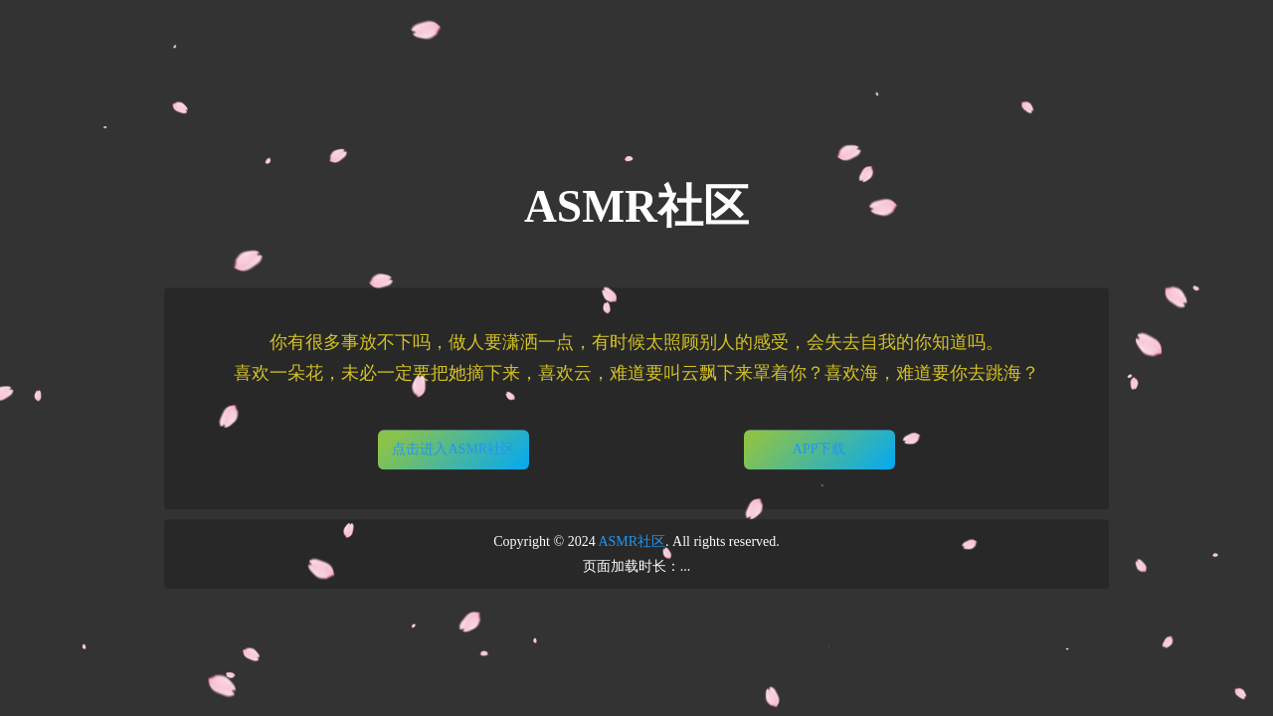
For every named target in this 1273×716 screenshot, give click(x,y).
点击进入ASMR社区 (453, 449)
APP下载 (819, 449)
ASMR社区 (631, 541)
